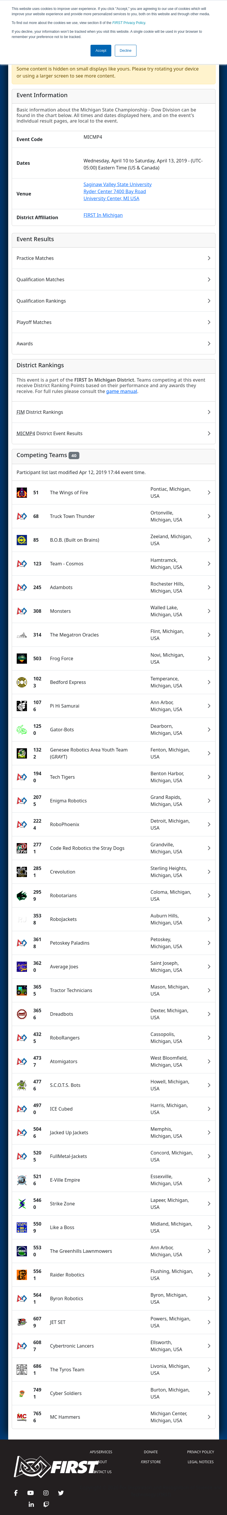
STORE (151, 1461)
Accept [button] (100, 51)
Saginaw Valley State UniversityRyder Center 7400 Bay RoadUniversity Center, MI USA (117, 191)
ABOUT (101, 1461)
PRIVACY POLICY (200, 1451)
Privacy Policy (128, 23)
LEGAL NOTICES (201, 1461)
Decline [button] (126, 51)
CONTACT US (101, 1471)
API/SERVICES (101, 1451)
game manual (121, 391)
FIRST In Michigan (103, 215)
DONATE (151, 1451)
